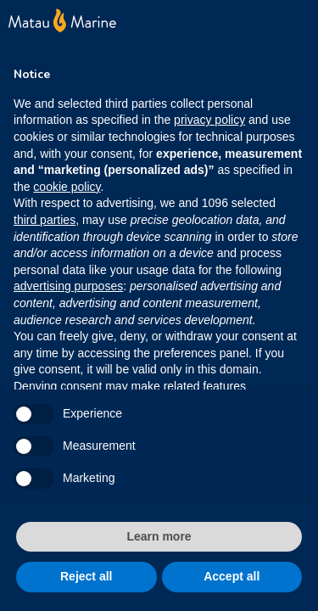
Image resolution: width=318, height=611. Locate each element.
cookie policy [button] (66, 186)
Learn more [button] (158, 536)
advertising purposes (68, 286)
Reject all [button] (86, 576)
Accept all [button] (231, 576)
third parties (44, 220)
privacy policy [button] (209, 119)
